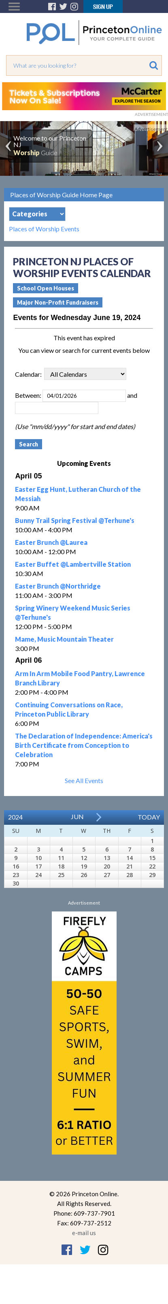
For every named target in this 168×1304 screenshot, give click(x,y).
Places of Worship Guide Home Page (61, 194)
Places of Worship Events (44, 229)
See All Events (84, 780)
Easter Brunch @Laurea (51, 542)
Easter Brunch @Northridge (58, 586)
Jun (77, 816)
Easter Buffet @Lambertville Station (73, 564)
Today (149, 817)
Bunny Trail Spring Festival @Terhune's (74, 520)
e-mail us (84, 1232)
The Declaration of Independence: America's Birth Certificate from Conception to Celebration (84, 745)
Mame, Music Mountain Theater (64, 639)
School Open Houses (45, 288)
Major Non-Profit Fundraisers (57, 302)
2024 (15, 817)
